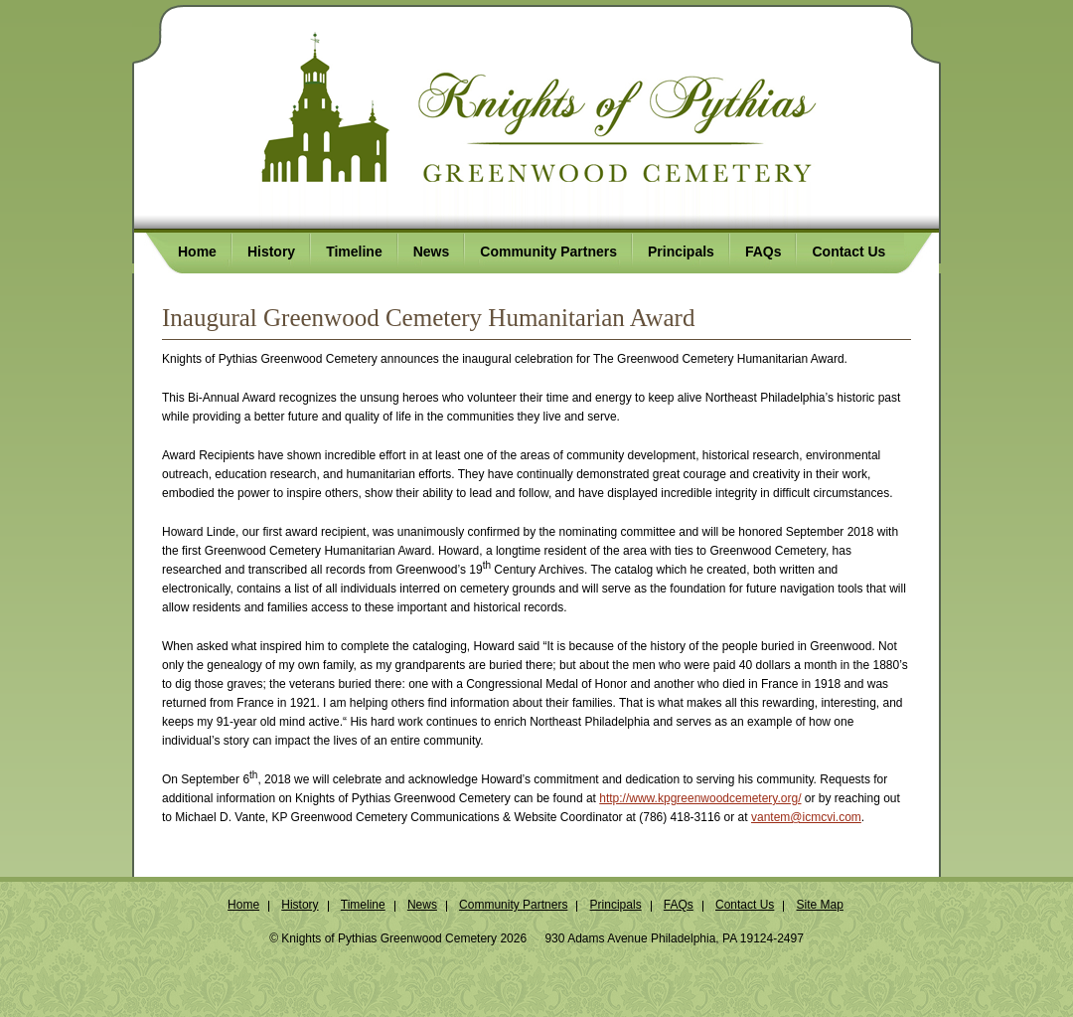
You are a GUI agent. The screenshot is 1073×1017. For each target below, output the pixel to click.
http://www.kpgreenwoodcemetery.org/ (700, 798)
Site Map (820, 905)
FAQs (678, 905)
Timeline (363, 905)
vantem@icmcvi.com (806, 817)
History (299, 905)
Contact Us (744, 905)
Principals (616, 905)
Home (243, 905)
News (422, 905)
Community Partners (513, 905)
